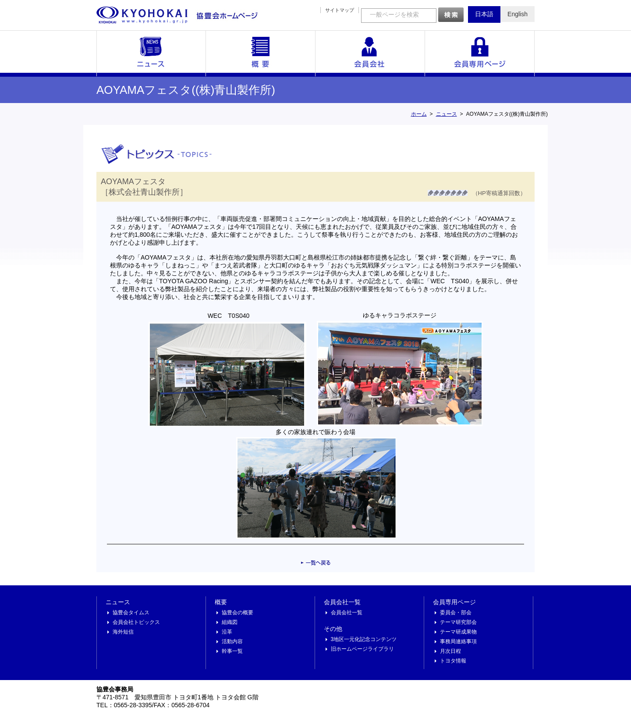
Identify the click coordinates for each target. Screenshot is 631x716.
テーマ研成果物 (458, 632)
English (517, 14)
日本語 (484, 14)
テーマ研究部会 (458, 622)
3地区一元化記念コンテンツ (364, 639)
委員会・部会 (455, 612)
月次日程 (450, 651)
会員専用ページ (480, 53)
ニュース (151, 53)
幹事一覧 (232, 651)
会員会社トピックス (136, 622)
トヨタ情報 (453, 661)
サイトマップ (339, 10)
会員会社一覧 (370, 53)
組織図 (230, 622)
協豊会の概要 (237, 612)
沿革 (227, 632)
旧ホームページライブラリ (362, 649)
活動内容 (232, 641)
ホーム (419, 114)
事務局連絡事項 (458, 641)
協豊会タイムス (131, 612)
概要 (261, 53)
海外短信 (123, 632)
